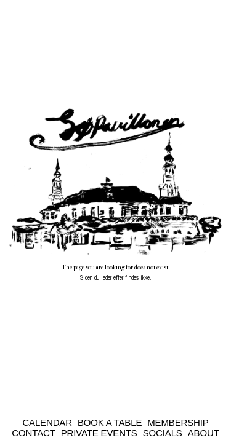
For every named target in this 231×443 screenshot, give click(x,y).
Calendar (47, 422)
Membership (177, 422)
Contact (33, 433)
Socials (162, 433)
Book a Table (110, 422)
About (203, 433)
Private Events (99, 433)
